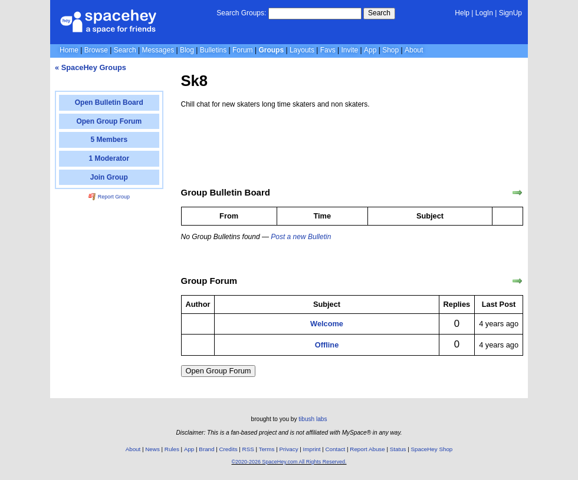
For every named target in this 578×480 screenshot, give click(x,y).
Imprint (312, 449)
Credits (228, 449)
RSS (248, 449)
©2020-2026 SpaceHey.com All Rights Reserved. (288, 462)
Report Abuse (367, 449)
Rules (172, 449)
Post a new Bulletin (301, 237)
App (370, 50)
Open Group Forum (218, 370)
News (152, 449)
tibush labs (312, 419)
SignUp (510, 13)
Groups (271, 50)
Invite (350, 50)
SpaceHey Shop (432, 449)
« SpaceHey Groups (90, 67)
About (414, 50)
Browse (96, 50)
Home (69, 50)
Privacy (288, 449)
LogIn (484, 13)
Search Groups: (241, 13)
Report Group (109, 197)
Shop (390, 50)
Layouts (302, 50)
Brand (206, 449)
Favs (328, 50)
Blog (187, 50)
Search (379, 13)
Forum (242, 50)
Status (398, 449)
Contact (336, 449)
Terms (267, 449)
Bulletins (213, 50)
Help (462, 13)
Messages (158, 50)
